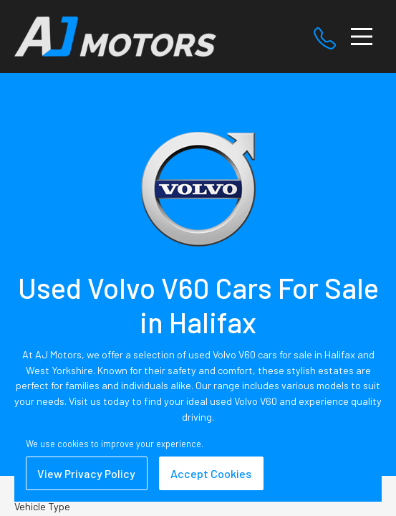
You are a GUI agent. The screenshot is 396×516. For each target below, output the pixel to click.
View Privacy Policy (86, 473)
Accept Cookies (210, 473)
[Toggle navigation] (362, 36)
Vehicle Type (42, 506)
